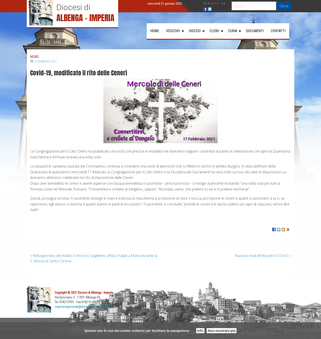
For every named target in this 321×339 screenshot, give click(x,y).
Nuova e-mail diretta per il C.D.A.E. (263, 255)
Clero (214, 31)
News (34, 57)
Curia (232, 31)
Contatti (278, 31)
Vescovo (173, 31)
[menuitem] (155, 31)
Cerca (284, 6)
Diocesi (195, 31)
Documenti (255, 31)
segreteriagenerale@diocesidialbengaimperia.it (85, 307)
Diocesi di (73, 7)
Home (154, 31)
